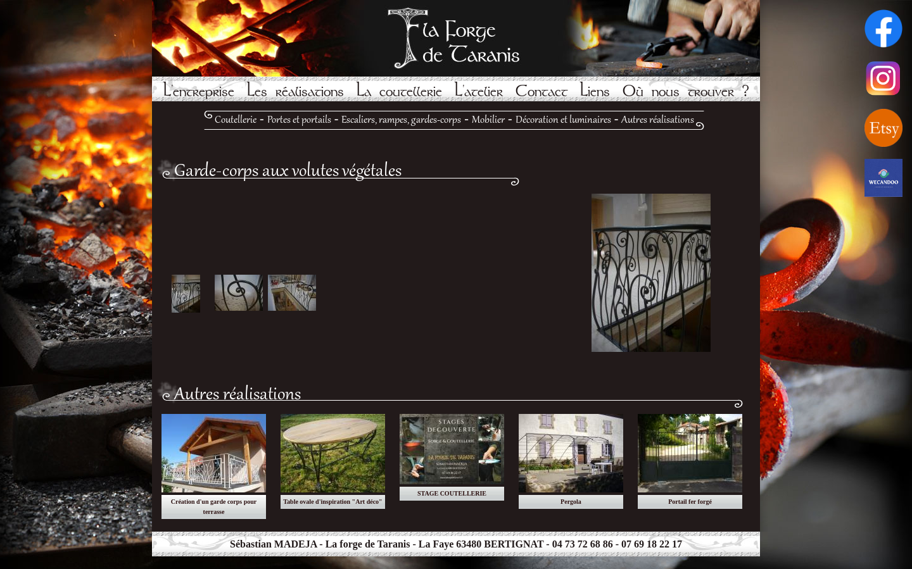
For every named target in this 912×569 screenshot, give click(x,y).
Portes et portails (299, 120)
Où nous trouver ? (686, 91)
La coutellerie (399, 91)
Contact (541, 91)
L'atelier (479, 91)
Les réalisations (295, 91)
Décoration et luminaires (563, 120)
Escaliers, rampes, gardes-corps (401, 120)
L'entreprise (198, 91)
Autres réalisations (657, 120)
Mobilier (488, 120)
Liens (595, 91)
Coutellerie (235, 120)
